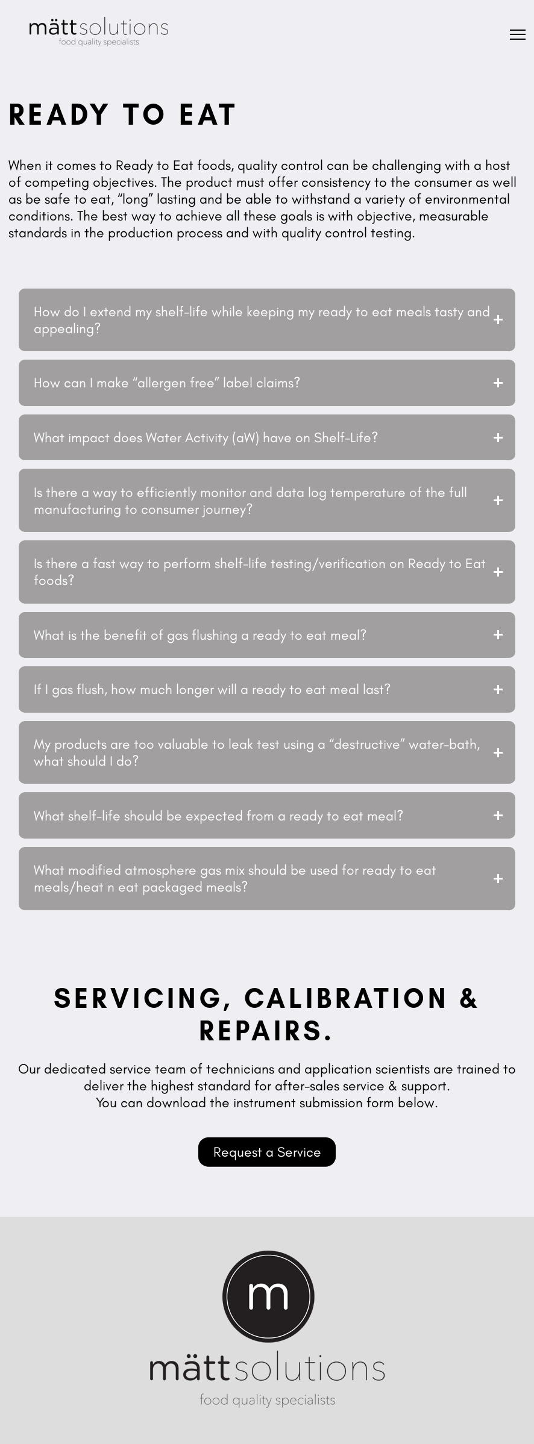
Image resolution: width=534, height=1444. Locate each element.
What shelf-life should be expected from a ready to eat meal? (219, 815)
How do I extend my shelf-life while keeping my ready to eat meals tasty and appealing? (262, 320)
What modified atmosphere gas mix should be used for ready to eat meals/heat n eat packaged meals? (235, 878)
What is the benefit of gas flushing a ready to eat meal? (200, 635)
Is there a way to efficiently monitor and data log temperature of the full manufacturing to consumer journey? (250, 500)
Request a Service (267, 1151)
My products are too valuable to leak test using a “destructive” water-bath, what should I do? (257, 752)
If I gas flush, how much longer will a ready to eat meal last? (212, 689)
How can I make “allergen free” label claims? (167, 382)
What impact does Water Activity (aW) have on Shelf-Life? (206, 437)
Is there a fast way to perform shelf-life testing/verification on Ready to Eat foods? (260, 572)
